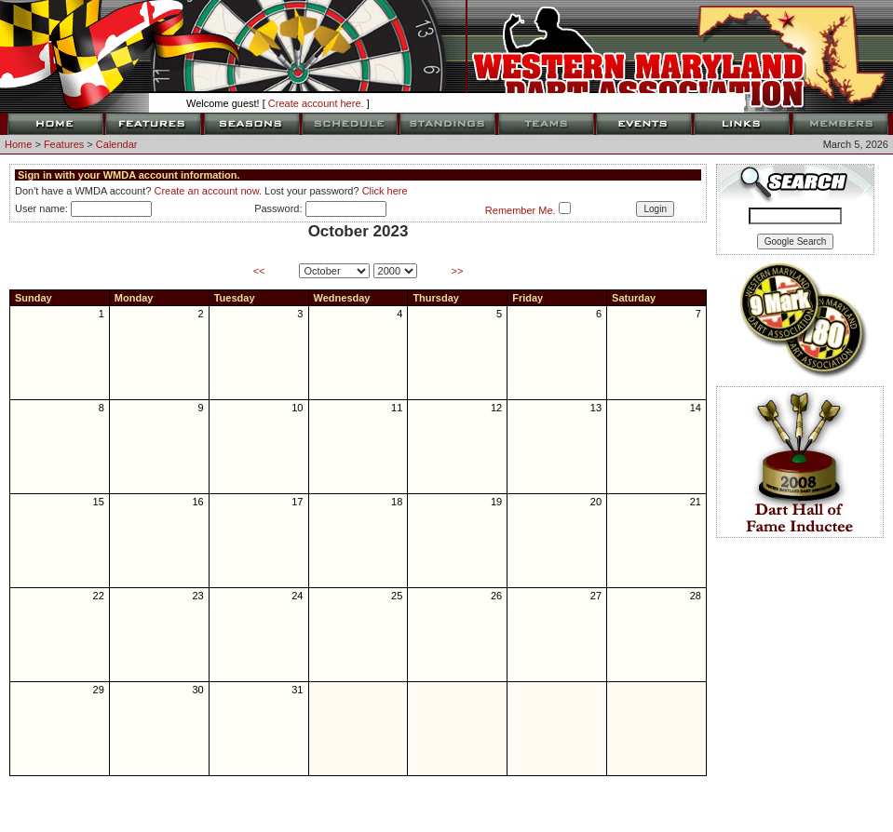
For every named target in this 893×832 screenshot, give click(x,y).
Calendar (117, 144)
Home (18, 144)
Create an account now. (208, 190)
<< (259, 270)
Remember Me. (520, 210)
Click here (385, 190)
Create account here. (316, 103)
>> (458, 270)
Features (64, 144)
